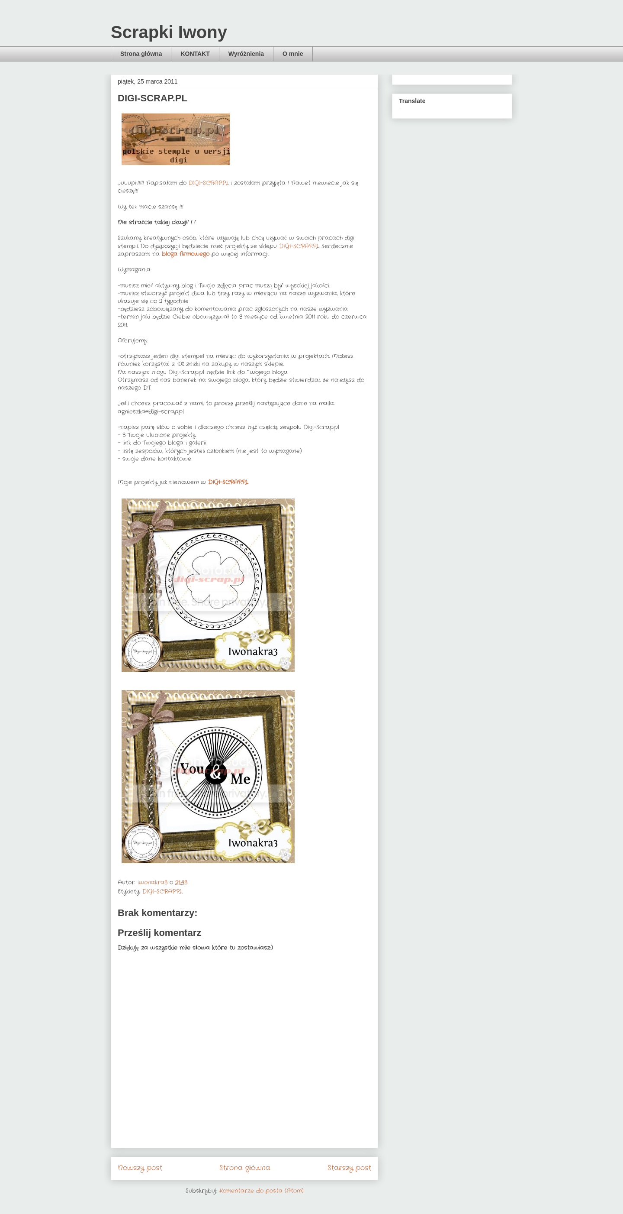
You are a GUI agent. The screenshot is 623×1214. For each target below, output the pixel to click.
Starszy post (349, 1168)
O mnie (293, 53)
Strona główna (141, 53)
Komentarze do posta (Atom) (261, 1191)
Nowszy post (140, 1168)
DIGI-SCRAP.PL (208, 183)
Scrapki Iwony (169, 32)
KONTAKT (194, 53)
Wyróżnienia (246, 53)
